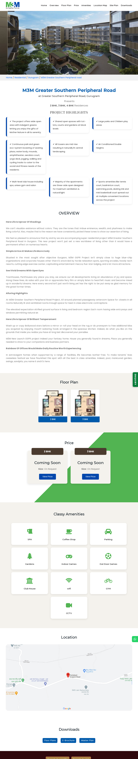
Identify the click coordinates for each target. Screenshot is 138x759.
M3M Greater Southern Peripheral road (62, 77)
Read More (69, 747)
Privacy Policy (67, 754)
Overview (54, 5)
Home (44, 5)
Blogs (54, 754)
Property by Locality (57, 715)
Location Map (100, 5)
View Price (47, 476)
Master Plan (87, 696)
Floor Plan (66, 5)
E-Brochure (68, 696)
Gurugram (33, 77)
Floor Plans (50, 696)
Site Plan (114, 5)
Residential (20, 77)
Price (76, 5)
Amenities (86, 5)
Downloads (126, 5)
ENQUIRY (135, 379)
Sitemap (82, 754)
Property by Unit (81, 715)
